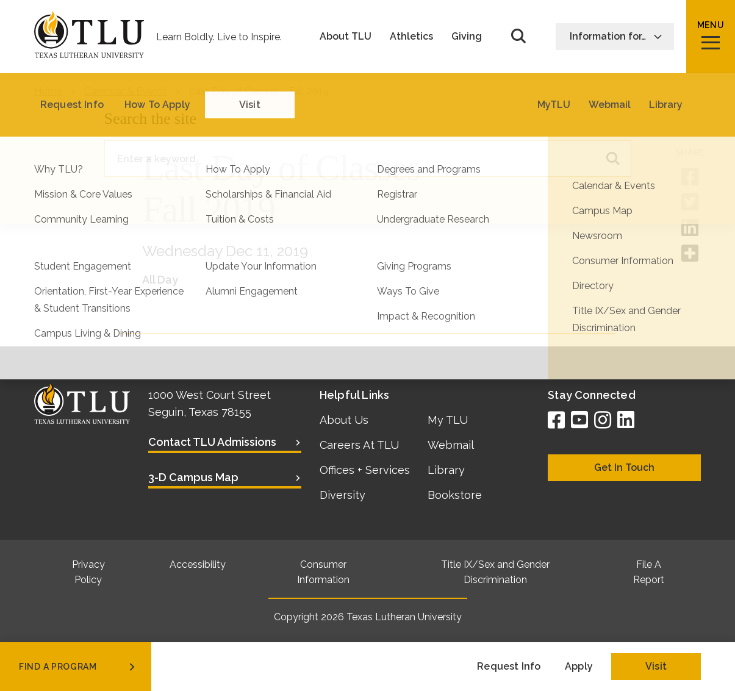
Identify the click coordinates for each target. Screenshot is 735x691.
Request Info (508, 666)
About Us (344, 420)
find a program (78, 666)
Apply (579, 666)
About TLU (345, 36)
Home (48, 91)
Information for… (616, 36)
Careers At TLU (359, 445)
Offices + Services (365, 470)
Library (446, 470)
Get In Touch (624, 467)
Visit (656, 666)
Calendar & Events (125, 91)
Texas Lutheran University (404, 617)
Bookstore (455, 495)
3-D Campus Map (193, 477)
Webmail (451, 445)
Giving (466, 36)
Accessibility (198, 564)
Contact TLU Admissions (212, 441)
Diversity (342, 495)
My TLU (448, 420)
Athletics (411, 36)
